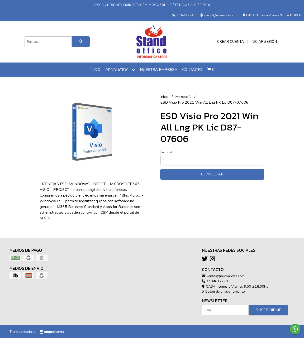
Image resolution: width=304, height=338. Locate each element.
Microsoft (183, 96)
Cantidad (166, 152)
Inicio (95, 69)
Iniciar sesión (264, 41)
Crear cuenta (230, 41)
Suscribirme (268, 310)
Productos (120, 70)
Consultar (212, 174)
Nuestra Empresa (158, 69)
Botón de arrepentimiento (223, 291)
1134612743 (215, 281)
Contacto (192, 69)
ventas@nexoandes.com (223, 276)
